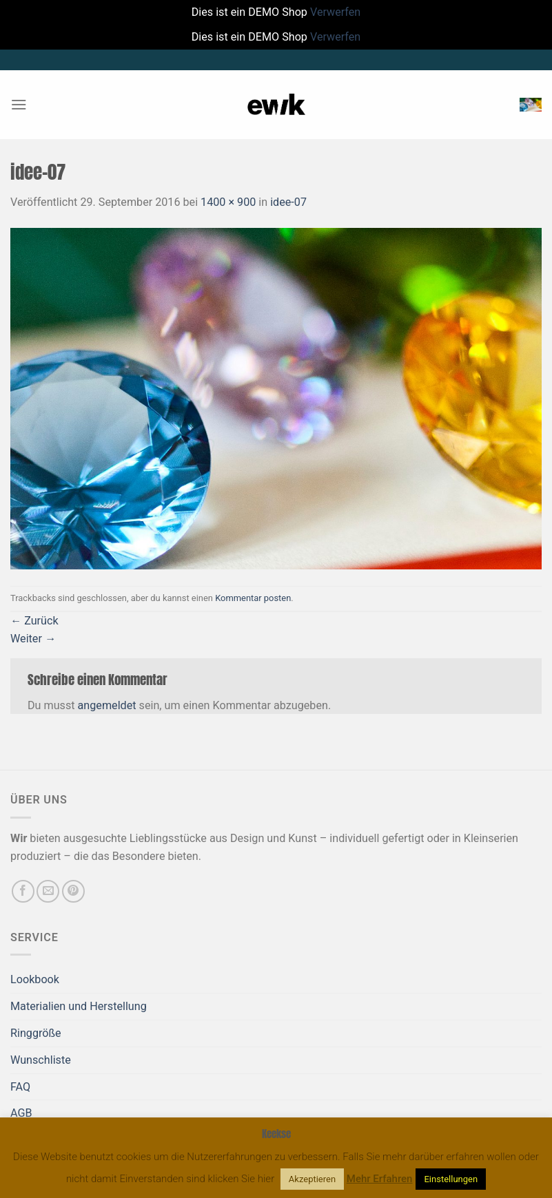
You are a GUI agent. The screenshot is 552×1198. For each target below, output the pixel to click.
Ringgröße (35, 1033)
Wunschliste (40, 1059)
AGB (21, 1113)
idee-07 (288, 202)
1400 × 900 (228, 202)
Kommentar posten (253, 598)
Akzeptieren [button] (312, 1179)
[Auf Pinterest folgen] (73, 891)
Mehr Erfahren (380, 1179)
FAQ (20, 1086)
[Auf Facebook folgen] (23, 891)
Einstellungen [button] (451, 1179)
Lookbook (34, 979)
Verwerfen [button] (335, 12)
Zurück (34, 620)
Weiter (33, 638)
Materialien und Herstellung (78, 1006)
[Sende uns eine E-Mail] (48, 891)
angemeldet (107, 705)
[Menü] (19, 104)
